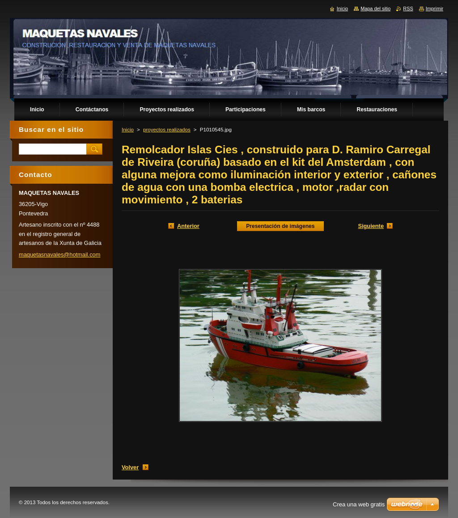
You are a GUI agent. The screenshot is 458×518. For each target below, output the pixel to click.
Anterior (188, 226)
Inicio (128, 129)
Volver (130, 467)
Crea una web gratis (359, 504)
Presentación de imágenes (280, 226)
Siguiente (371, 226)
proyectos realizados (167, 129)
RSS (408, 8)
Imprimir (434, 8)
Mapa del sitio (375, 8)
